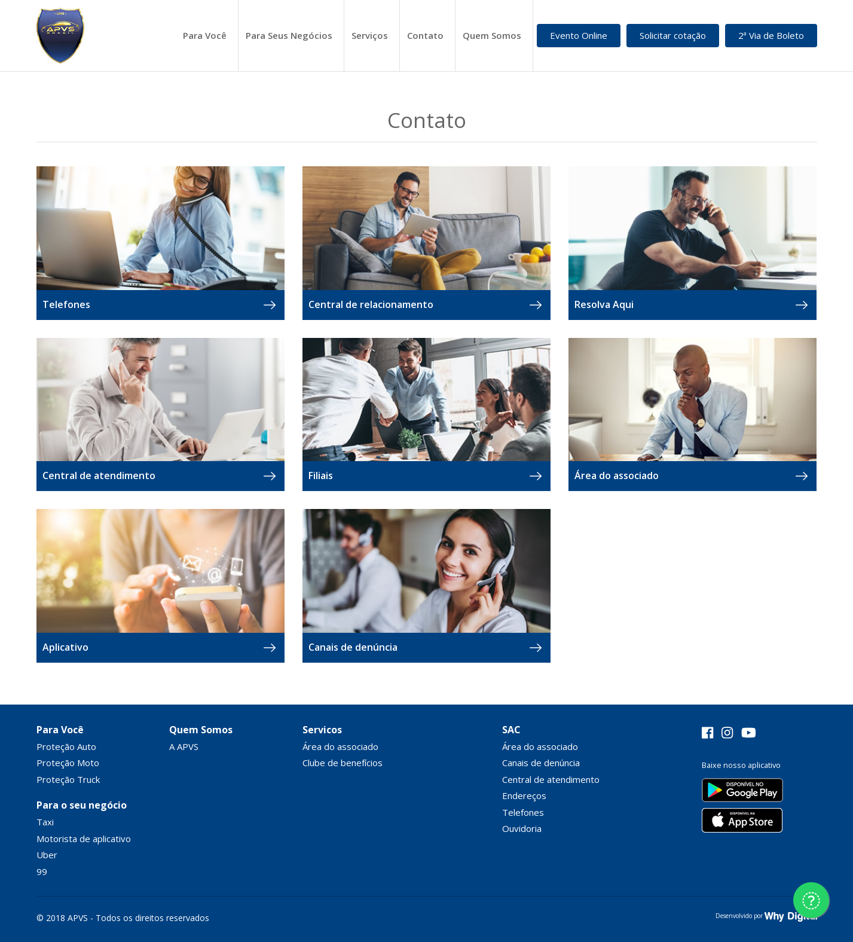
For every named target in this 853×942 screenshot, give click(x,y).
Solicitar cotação (673, 35)
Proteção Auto (66, 746)
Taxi (45, 822)
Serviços (369, 35)
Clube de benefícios (342, 763)
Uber (46, 855)
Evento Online (578, 35)
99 (41, 871)
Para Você (205, 35)
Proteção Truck (68, 779)
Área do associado (340, 746)
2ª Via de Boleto (771, 35)
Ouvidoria (522, 828)
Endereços (524, 795)
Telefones (523, 812)
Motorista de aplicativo (83, 839)
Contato (425, 35)
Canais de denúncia (541, 763)
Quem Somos (492, 35)
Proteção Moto (67, 763)
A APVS (183, 746)
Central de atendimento (551, 779)
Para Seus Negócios (289, 35)
